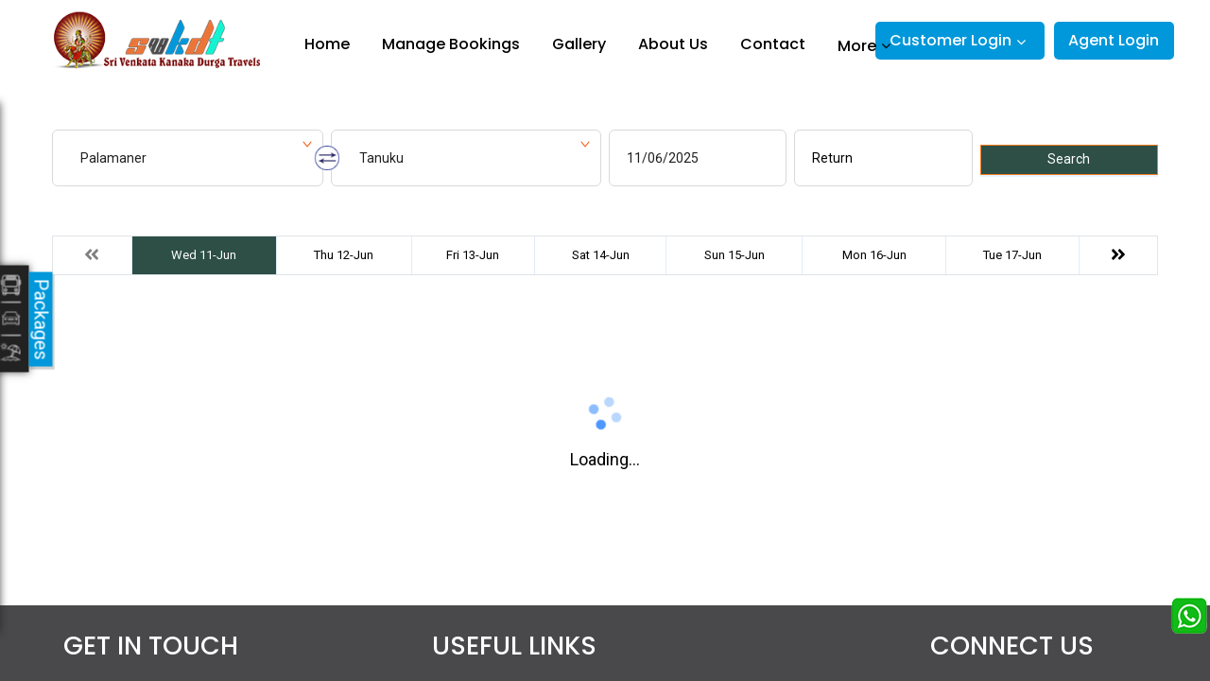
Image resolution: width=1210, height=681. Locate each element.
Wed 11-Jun (203, 255)
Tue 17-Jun (1012, 255)
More (857, 45)
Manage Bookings (451, 44)
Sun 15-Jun (734, 255)
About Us (673, 44)
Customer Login (950, 40)
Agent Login (1113, 40)
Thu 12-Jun (343, 255)
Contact (772, 44)
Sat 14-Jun (601, 255)
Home (327, 44)
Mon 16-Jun (874, 255)
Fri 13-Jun (472, 255)
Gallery (579, 44)
